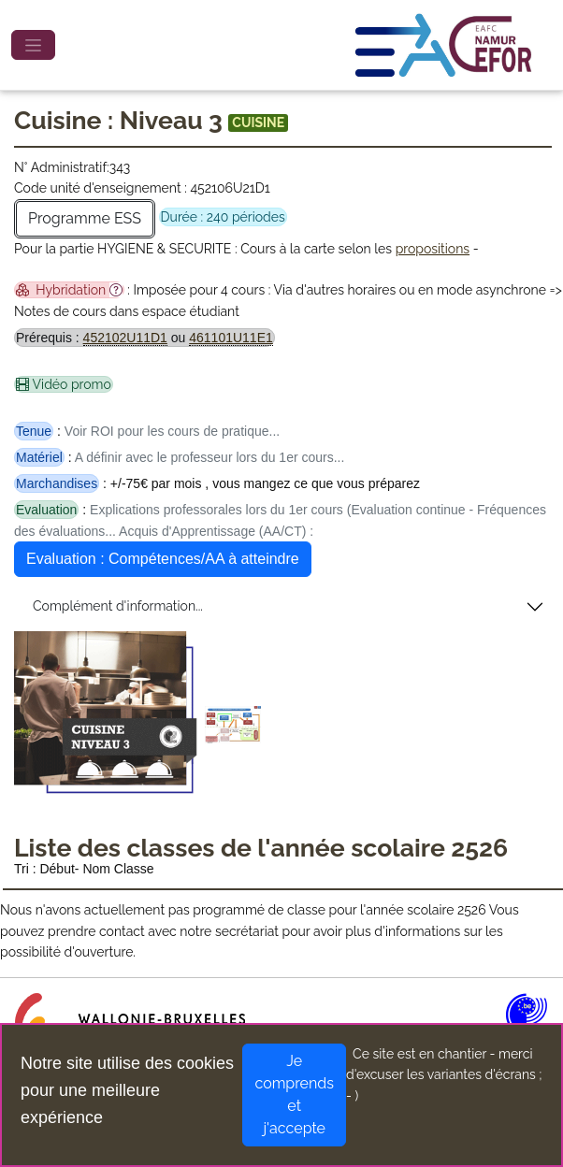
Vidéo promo (63, 384)
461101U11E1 (231, 337)
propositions (432, 248)
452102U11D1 (125, 337)
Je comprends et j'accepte (294, 1094)
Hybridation (69, 289)
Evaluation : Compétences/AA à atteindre (162, 559)
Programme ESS (84, 218)
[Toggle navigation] (33, 45)
